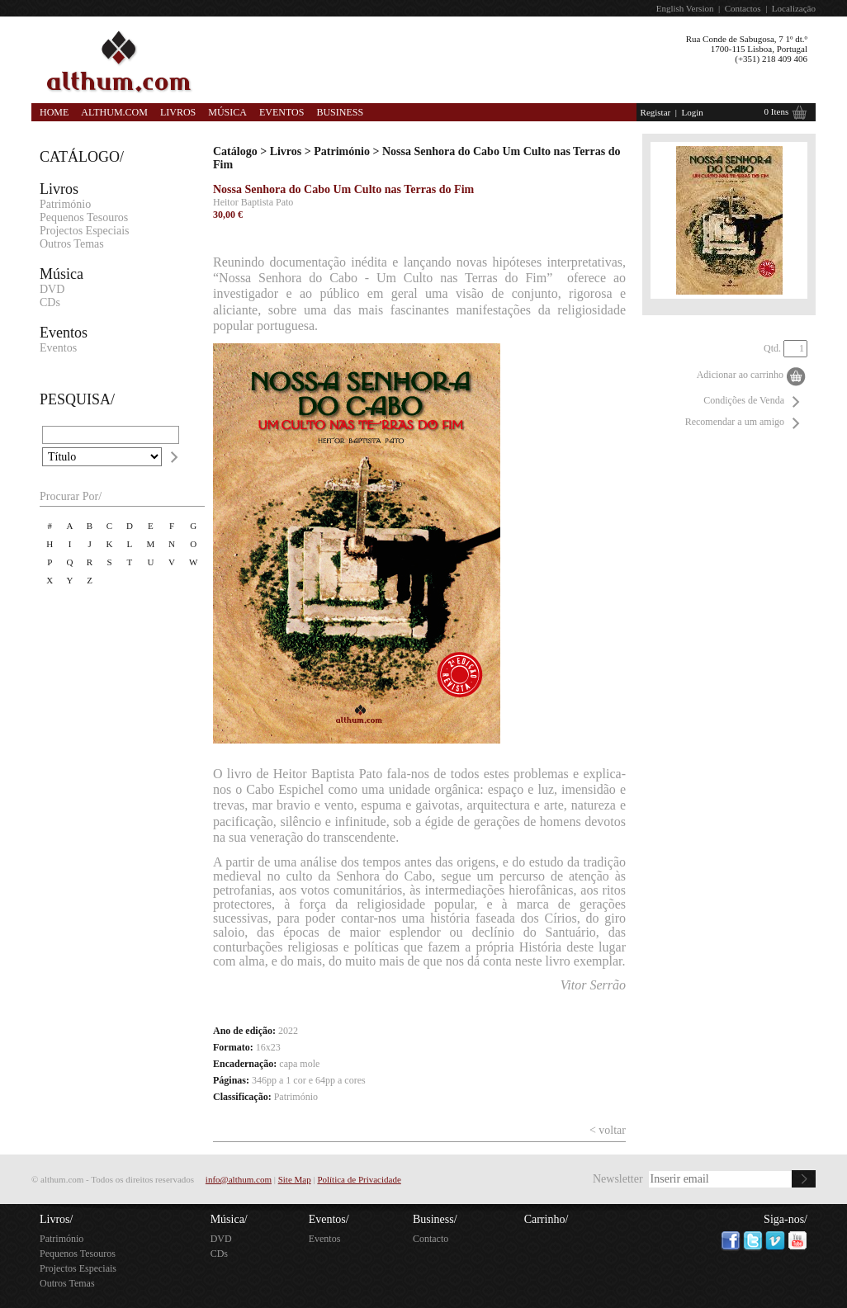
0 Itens (776, 111)
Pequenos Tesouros (84, 217)
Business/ (435, 1219)
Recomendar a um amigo (734, 421)
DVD (52, 289)
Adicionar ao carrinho (740, 374)
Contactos (743, 8)
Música (227, 112)
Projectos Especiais (84, 230)
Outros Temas (72, 244)
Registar (656, 112)
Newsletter (618, 1179)
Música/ (229, 1219)
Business (339, 112)
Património (65, 204)
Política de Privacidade (358, 1179)
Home (54, 112)
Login (692, 112)
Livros (178, 112)
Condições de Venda (743, 400)
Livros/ (56, 1219)
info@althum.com (239, 1179)
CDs (50, 302)
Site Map (294, 1179)
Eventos (281, 112)
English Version (685, 8)
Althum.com (114, 112)
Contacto (430, 1238)
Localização (794, 8)
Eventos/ (329, 1219)
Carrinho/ (546, 1219)
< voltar (607, 1130)
